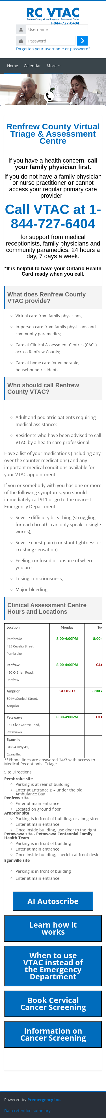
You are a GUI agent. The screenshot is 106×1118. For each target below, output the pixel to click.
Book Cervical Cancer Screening (53, 1003)
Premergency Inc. (44, 1099)
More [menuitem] (52, 65)
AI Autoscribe (53, 901)
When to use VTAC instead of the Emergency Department (53, 966)
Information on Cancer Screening (53, 1034)
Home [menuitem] (12, 65)
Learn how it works (53, 928)
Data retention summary (27, 1110)
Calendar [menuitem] (32, 65)
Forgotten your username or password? (53, 48)
